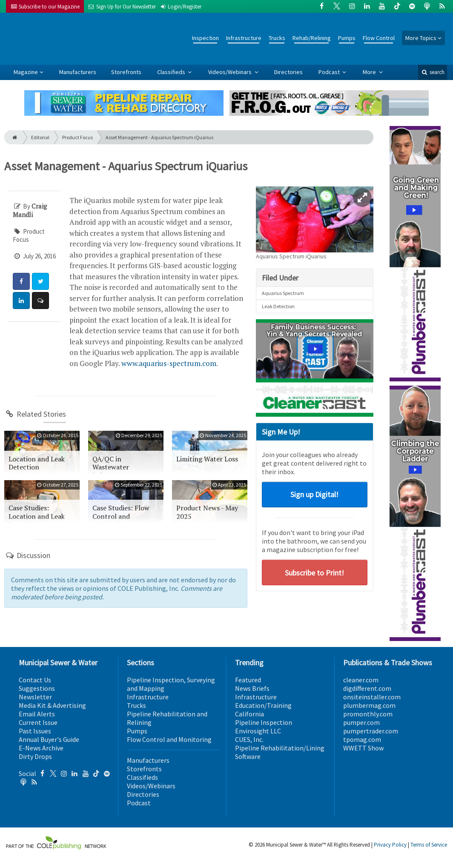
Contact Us (35, 680)
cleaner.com (360, 680)
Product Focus (77, 137)
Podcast (329, 72)
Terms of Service (428, 844)
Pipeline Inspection (263, 722)
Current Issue (38, 722)
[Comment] (40, 300)
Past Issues (35, 731)
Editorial (40, 137)
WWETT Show (363, 748)
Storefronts (126, 72)
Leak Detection (278, 306)
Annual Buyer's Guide (49, 739)
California (249, 714)
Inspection (205, 38)
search (432, 72)
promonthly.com (368, 714)
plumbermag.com (369, 705)
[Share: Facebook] (21, 281)
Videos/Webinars (230, 72)
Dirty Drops (35, 756)
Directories (288, 72)
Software (248, 756)
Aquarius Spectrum (283, 293)
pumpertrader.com (370, 731)
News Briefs (252, 688)
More (370, 72)
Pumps (347, 38)
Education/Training (263, 705)
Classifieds (171, 72)
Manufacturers (77, 72)
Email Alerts (37, 714)
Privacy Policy (390, 844)
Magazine (26, 72)
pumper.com (361, 722)
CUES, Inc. (249, 739)
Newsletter (35, 697)
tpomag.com (362, 739)
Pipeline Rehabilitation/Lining (279, 748)
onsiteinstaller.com (372, 697)
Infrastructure (243, 38)
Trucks (277, 38)
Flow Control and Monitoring (169, 739)
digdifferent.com (367, 688)
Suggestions (37, 688)
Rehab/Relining (311, 38)
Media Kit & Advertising (52, 705)
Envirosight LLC (258, 731)
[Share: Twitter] (40, 281)
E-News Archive (41, 748)
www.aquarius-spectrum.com (168, 363)
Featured (248, 680)
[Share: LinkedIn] (21, 300)
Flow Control (379, 38)
